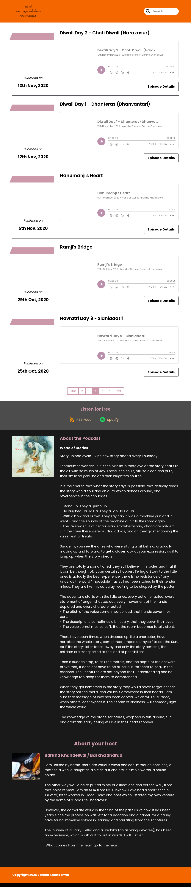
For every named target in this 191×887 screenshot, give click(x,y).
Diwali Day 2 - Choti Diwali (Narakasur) (105, 34)
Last (118, 392)
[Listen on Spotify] (110, 423)
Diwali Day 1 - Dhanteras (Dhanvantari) (105, 106)
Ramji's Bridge (76, 249)
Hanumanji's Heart (81, 177)
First (73, 392)
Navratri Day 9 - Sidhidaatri (91, 320)
